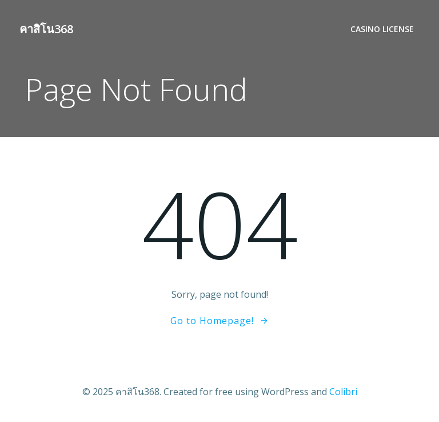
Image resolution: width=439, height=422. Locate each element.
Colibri (343, 391)
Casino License (382, 28)
